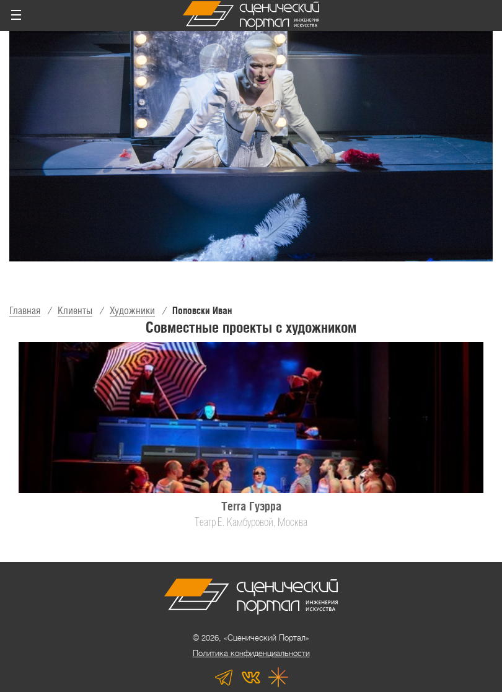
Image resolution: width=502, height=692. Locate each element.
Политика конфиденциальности (251, 653)
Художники (132, 311)
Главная (24, 311)
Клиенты (75, 311)
